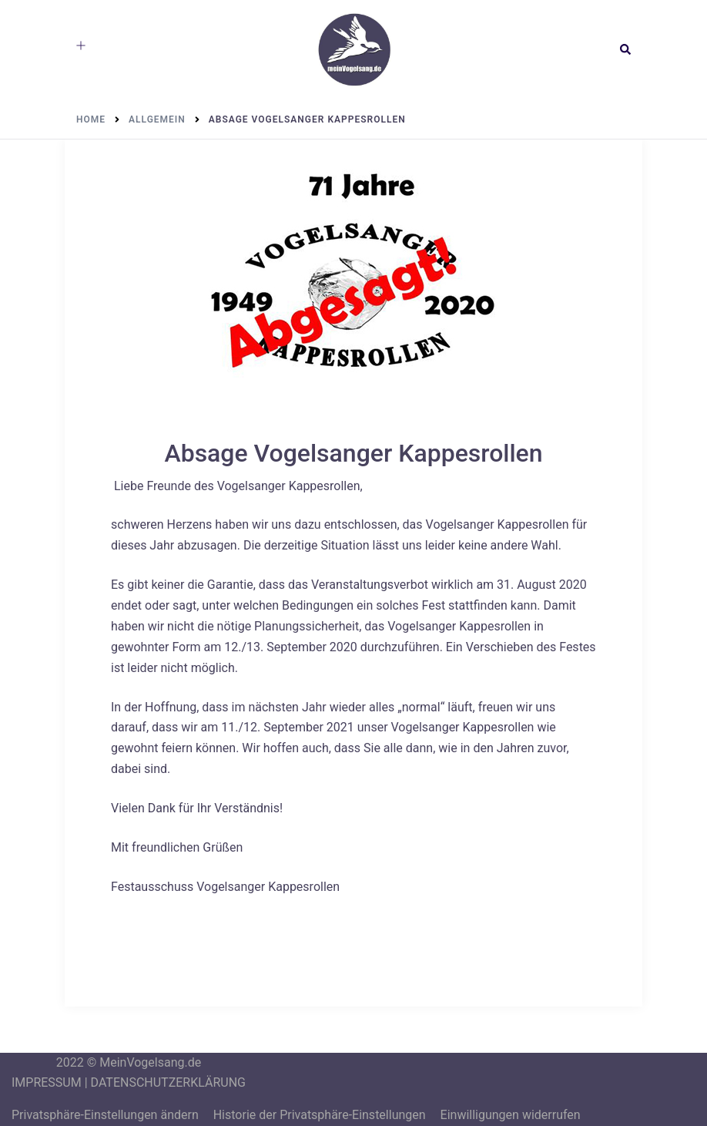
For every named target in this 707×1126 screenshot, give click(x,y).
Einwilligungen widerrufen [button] (511, 1115)
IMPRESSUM (47, 1082)
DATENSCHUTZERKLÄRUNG (168, 1082)
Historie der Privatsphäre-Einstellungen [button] (319, 1115)
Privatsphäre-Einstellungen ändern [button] (105, 1115)
